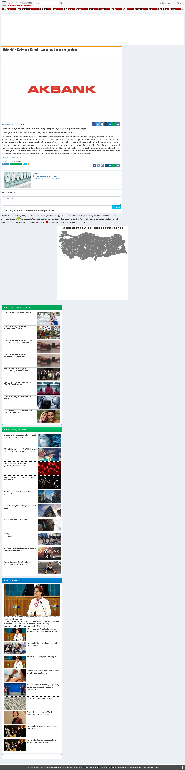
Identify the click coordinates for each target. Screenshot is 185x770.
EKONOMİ (6, 125)
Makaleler (90, 9)
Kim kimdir (43, 9)
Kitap (53, 9)
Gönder (117, 207)
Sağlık (125, 9)
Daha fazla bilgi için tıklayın (148, 767)
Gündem (7, 9)
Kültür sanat (68, 9)
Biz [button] (180, 3)
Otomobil (102, 9)
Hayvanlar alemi (22, 9)
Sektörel (149, 9)
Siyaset (172, 9)
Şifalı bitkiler (162, 9)
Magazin (78, 9)
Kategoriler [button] (166, 3)
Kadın (30, 9)
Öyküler (113, 9)
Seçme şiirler (139, 9)
